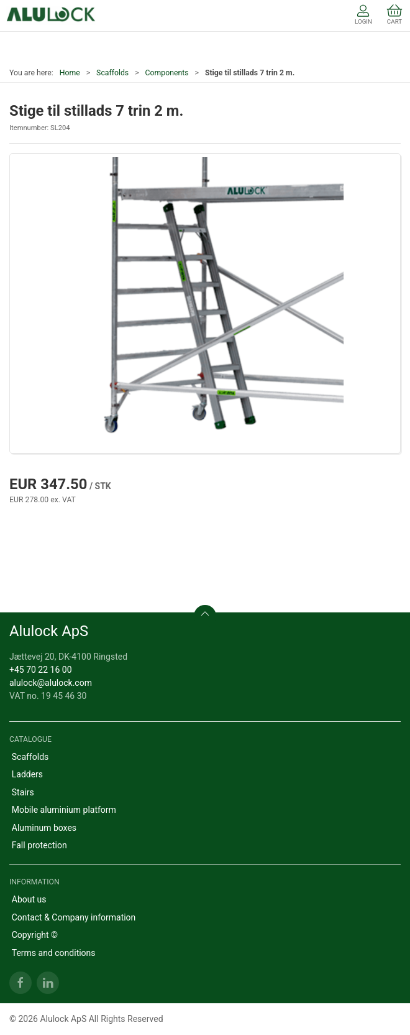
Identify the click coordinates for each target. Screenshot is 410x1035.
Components (167, 72)
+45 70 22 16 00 (40, 670)
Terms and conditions (54, 953)
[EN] (51, 15)
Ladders (27, 774)
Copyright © (35, 935)
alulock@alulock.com (50, 683)
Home (70, 72)
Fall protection (39, 845)
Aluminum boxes (44, 828)
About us (29, 899)
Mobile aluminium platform (64, 810)
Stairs (23, 792)
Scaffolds (112, 72)
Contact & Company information (74, 917)
